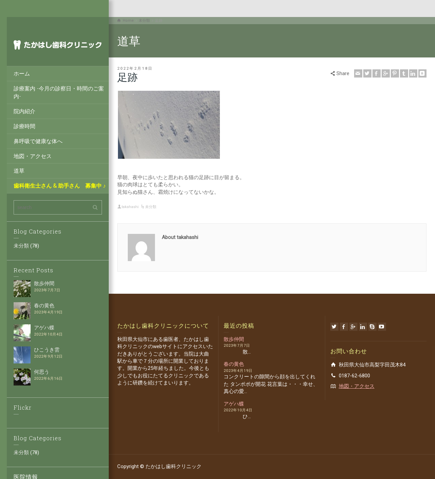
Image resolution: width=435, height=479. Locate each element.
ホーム (22, 73)
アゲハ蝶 (44, 328)
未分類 (21, 246)
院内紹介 (24, 111)
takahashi (130, 207)
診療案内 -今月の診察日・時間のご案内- (59, 92)
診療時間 (24, 126)
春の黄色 (44, 306)
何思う (41, 372)
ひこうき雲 (46, 350)
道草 (19, 170)
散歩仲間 (44, 283)
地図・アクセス (33, 155)
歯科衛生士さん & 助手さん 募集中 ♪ (60, 185)
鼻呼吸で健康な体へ (38, 140)
